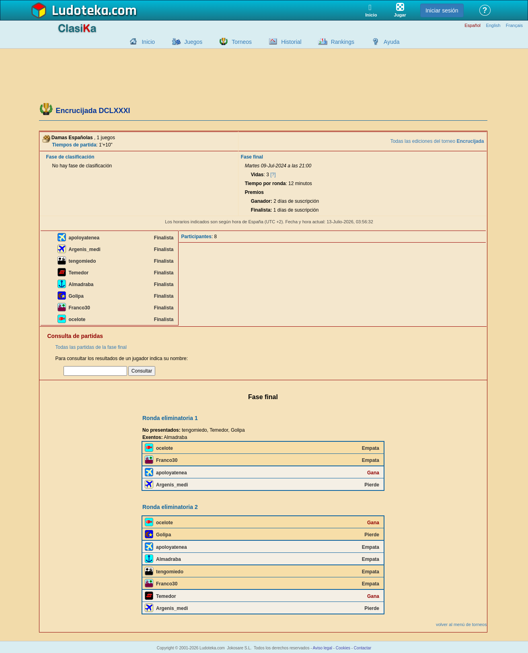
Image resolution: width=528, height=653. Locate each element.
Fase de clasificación (70, 157)
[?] (272, 174)
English (493, 25)
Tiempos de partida (74, 145)
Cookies (343, 648)
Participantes (196, 236)
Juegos (193, 42)
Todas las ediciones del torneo (437, 141)
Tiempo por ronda (265, 183)
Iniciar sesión (441, 10)
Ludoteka (80, 11)
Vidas (257, 174)
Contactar (362, 648)
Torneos (242, 42)
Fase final (252, 157)
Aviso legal (322, 648)
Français (514, 25)
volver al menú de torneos (461, 624)
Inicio (148, 42)
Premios (254, 192)
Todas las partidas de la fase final (91, 347)
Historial (291, 42)
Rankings (342, 42)
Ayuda (391, 42)
